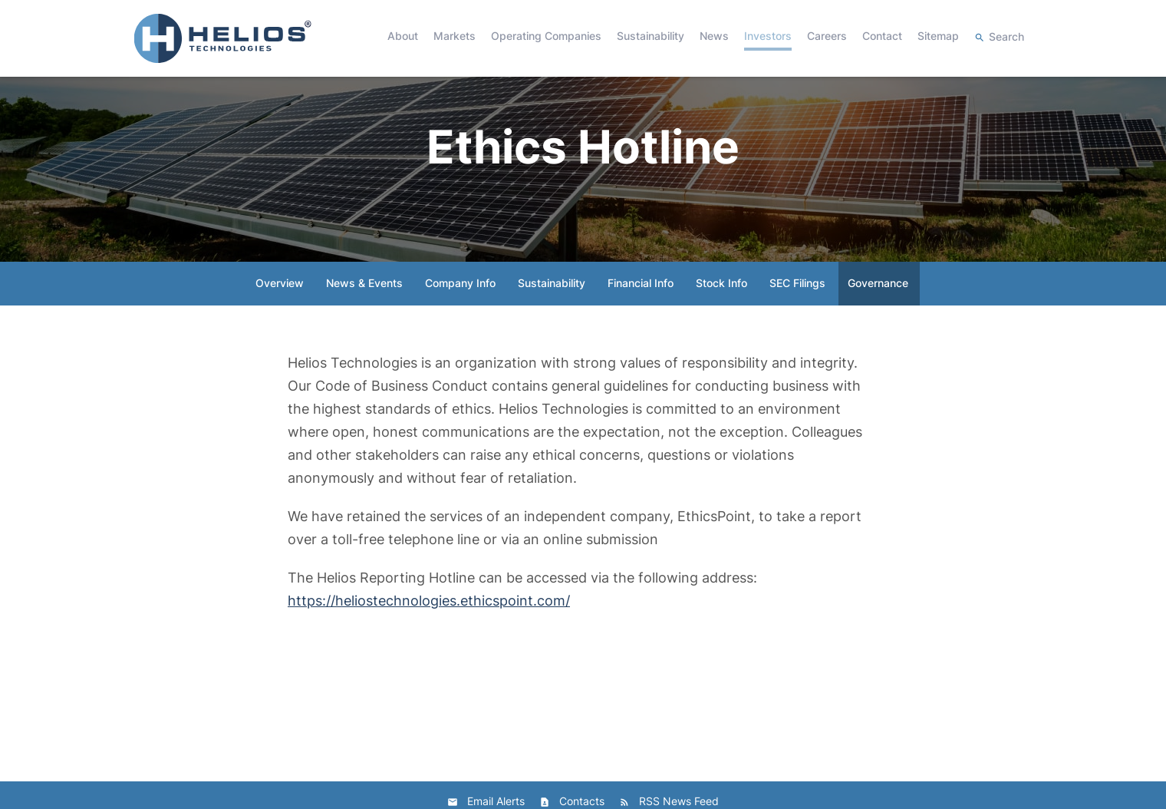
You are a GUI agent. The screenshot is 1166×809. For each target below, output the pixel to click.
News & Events (364, 305)
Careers (827, 35)
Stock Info (721, 305)
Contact (882, 35)
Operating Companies (546, 35)
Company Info (460, 305)
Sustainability (650, 35)
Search (1006, 36)
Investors (768, 35)
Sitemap (938, 35)
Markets (454, 35)
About (402, 35)
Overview (279, 305)
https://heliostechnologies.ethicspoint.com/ (429, 624)
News (714, 35)
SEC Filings (797, 305)
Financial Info (641, 305)
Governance (878, 305)
